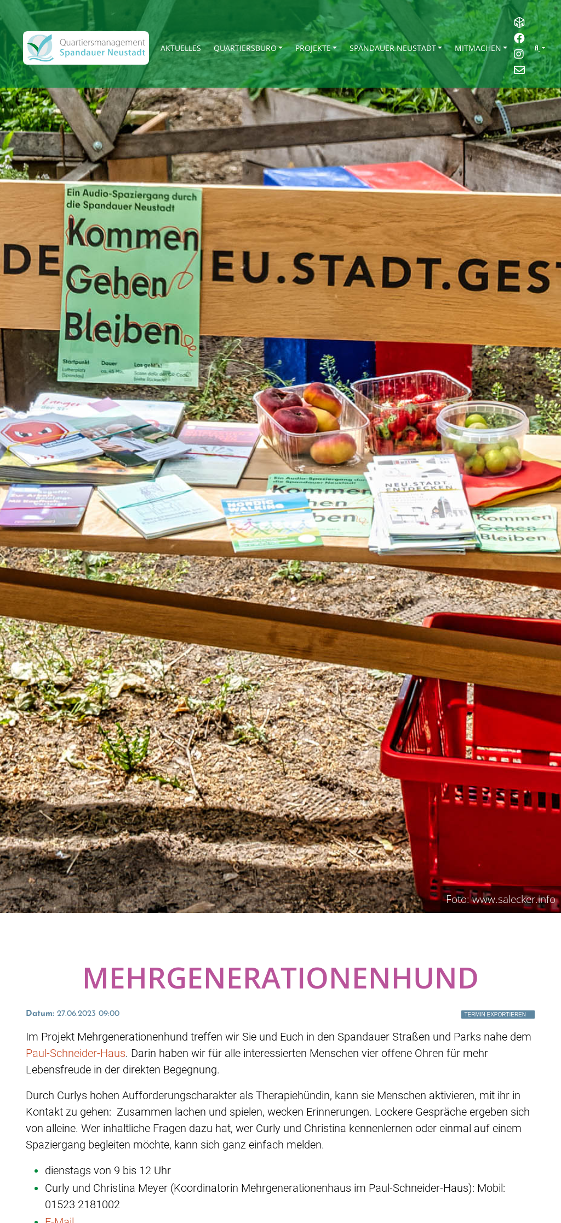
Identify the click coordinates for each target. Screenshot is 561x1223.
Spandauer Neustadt (393, 48)
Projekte (313, 48)
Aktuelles (181, 48)
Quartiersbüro (245, 48)
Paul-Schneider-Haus (75, 1053)
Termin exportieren (495, 1014)
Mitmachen (478, 48)
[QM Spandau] (86, 48)
